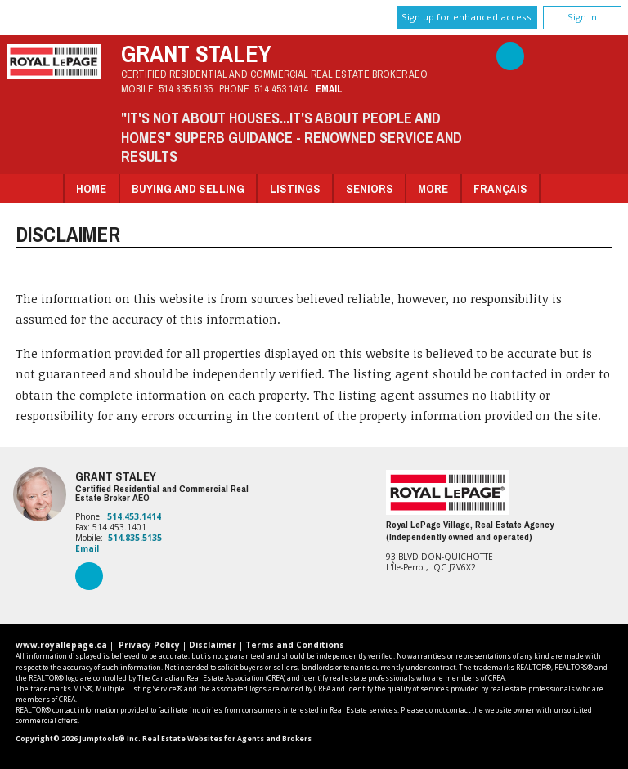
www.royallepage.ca (61, 645)
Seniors (369, 188)
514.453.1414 (281, 89)
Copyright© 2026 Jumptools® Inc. (78, 739)
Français (500, 188)
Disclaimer (212, 645)
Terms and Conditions (294, 645)
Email (329, 89)
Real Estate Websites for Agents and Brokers (227, 739)
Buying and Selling (188, 188)
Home (91, 188)
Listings (295, 188)
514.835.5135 (186, 89)
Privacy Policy (149, 645)
